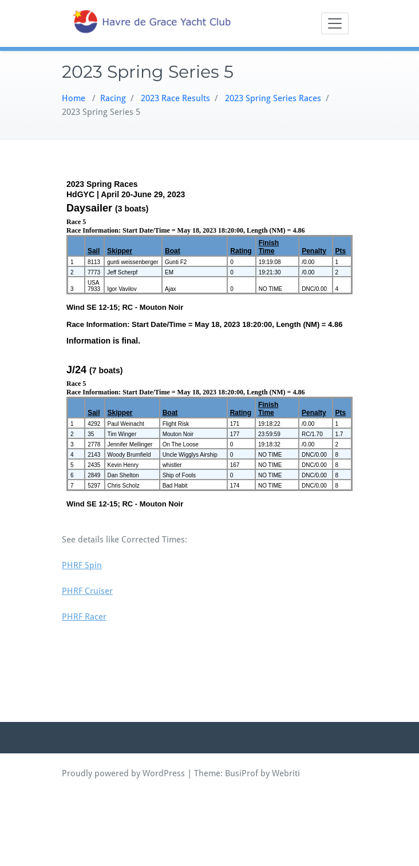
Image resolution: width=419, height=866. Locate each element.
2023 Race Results (175, 98)
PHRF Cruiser (87, 591)
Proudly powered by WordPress (123, 773)
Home (73, 98)
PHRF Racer (84, 617)
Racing (113, 98)
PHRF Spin (82, 565)
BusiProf (241, 773)
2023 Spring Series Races (273, 98)
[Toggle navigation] (335, 23)
